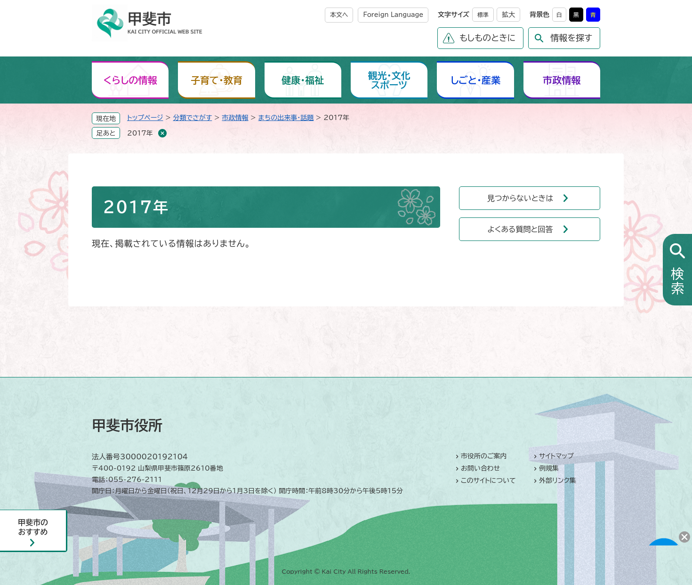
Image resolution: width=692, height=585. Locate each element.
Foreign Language (393, 15)
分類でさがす (192, 117)
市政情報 (561, 80)
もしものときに (487, 37)
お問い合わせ (480, 468)
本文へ (339, 15)
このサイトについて (488, 480)
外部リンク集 (557, 480)
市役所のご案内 (484, 456)
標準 (483, 14)
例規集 (549, 468)
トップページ (145, 117)
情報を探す (571, 37)
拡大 (508, 14)
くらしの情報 (130, 80)
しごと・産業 (475, 80)
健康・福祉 (303, 80)
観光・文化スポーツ (389, 80)
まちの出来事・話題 (286, 117)
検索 (677, 281)
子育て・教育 (216, 80)
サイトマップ (556, 456)
